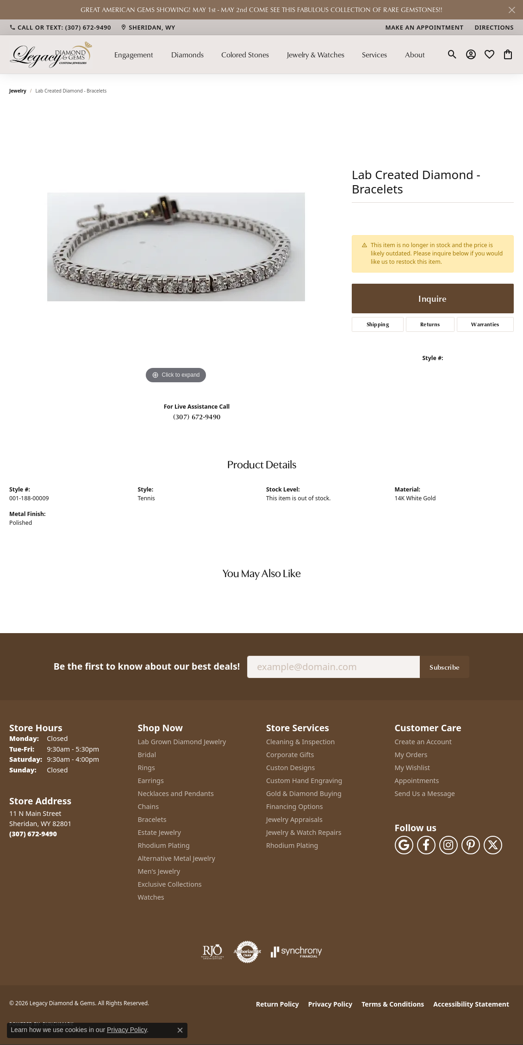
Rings (146, 767)
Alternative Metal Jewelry (176, 858)
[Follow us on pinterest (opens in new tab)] (470, 845)
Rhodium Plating (164, 845)
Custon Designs (290, 767)
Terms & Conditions (392, 1004)
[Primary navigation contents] (269, 54)
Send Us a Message (425, 793)
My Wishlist (412, 767)
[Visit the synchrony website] (296, 952)
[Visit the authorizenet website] (247, 952)
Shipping (378, 324)
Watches (151, 897)
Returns (430, 324)
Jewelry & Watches (315, 55)
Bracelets (152, 819)
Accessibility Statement (471, 1004)
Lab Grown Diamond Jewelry (182, 741)
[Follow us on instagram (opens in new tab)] (448, 845)
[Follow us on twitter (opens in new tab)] (493, 845)
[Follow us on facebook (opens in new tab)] (426, 845)
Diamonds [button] (187, 55)
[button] (452, 54)
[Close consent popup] (180, 1030)
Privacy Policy (330, 1004)
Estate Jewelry (159, 832)
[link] (60, 27)
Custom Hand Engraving (304, 780)
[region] (176, 247)
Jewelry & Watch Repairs (304, 832)
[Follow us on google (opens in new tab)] (404, 845)
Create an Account (423, 741)
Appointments (417, 780)
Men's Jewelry (159, 871)
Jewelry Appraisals (294, 819)
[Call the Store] (33, 833)
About (415, 55)
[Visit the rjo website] (212, 952)
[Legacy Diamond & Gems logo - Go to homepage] (51, 54)
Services (374, 55)
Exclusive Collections (170, 884)
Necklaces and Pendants (176, 793)
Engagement (133, 55)
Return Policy (277, 1004)
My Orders (411, 754)
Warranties (485, 324)
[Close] (511, 10)
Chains (148, 806)
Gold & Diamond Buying (304, 793)
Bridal (147, 754)
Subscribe (445, 667)
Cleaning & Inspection (300, 741)
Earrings (151, 780)
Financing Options (294, 806)
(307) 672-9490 (196, 416)
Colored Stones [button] (245, 55)
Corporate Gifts (290, 754)
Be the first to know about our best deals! (147, 666)
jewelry (17, 90)
